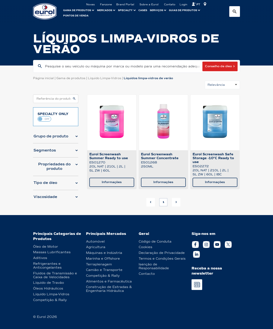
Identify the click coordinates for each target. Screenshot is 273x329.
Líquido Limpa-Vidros (106, 78)
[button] (55, 138)
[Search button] (234, 11)
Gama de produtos (72, 78)
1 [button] (163, 202)
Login (183, 4)
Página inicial (44, 78)
